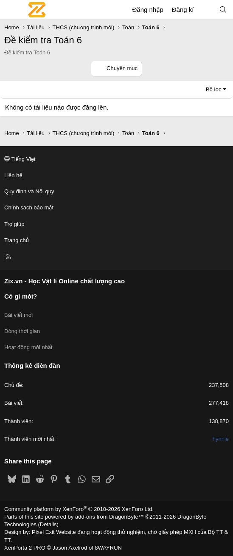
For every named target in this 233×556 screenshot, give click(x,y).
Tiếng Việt (20, 159)
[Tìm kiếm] (223, 9)
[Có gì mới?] (206, 9)
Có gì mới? (20, 296)
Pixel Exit (43, 532)
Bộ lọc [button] (214, 89)
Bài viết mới (18, 315)
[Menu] (11, 10)
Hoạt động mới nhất (28, 347)
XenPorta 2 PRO (24, 548)
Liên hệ (13, 175)
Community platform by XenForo (79, 509)
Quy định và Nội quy (29, 191)
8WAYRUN (108, 548)
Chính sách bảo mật (28, 207)
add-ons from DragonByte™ (109, 517)
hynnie (221, 439)
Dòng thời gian (22, 331)
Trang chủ (16, 240)
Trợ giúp (14, 224)
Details (48, 524)
